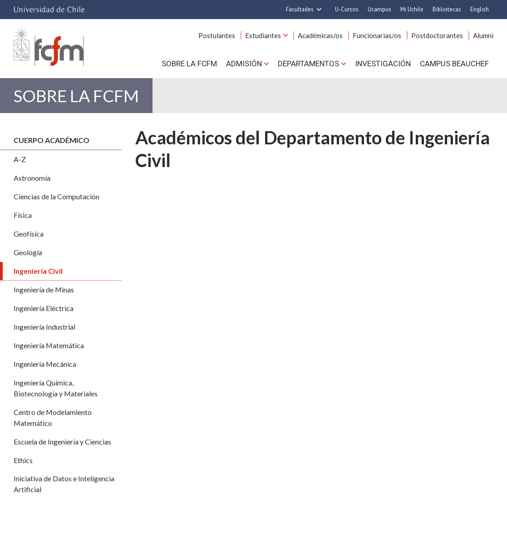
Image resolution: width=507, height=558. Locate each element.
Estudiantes (263, 35)
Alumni (483, 35)
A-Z (20, 159)
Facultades (300, 9)
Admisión (244, 63)
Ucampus (379, 9)
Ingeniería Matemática (49, 345)
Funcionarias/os (377, 35)
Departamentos (308, 63)
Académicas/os (320, 35)
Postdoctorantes (437, 35)
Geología (28, 252)
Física (23, 215)
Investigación (383, 63)
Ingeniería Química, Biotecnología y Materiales (56, 388)
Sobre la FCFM (189, 63)
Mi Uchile (411, 9)
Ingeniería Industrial (44, 326)
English (479, 9)
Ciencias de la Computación (56, 196)
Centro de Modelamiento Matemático (53, 417)
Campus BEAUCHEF (454, 63)
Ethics (23, 460)
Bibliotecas (447, 9)
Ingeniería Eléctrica (44, 308)
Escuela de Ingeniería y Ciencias (62, 441)
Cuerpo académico (51, 140)
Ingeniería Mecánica (45, 364)
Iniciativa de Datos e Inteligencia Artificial (64, 484)
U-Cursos (347, 9)
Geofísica (29, 233)
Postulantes (216, 35)
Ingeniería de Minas (44, 289)
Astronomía (32, 177)
